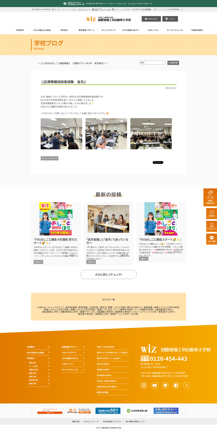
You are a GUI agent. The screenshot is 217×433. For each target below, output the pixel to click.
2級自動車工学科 (50, 312)
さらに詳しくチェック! (108, 274)
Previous (31, 411)
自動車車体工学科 (69, 312)
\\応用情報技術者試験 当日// (63, 81)
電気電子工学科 (166, 312)
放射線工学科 (102, 314)
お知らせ (38, 262)
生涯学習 (93, 307)
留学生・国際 (106, 307)
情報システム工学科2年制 (83, 309)
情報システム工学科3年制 (56, 309)
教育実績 (83, 307)
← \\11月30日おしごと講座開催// (54, 63)
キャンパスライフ (49, 158)
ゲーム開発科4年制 (123, 309)
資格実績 (148, 307)
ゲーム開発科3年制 (144, 309)
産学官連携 (71, 307)
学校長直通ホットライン (112, 422)
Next (185, 411)
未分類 (134, 314)
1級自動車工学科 (163, 309)
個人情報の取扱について (135, 422)
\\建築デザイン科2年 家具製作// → (90, 63)
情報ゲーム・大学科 (120, 314)
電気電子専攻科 (85, 314)
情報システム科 (104, 309)
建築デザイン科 (87, 312)
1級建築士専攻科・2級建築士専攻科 (114, 312)
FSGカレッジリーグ (91, 422)
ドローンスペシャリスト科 (145, 312)
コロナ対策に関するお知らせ (128, 307)
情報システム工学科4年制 (166, 307)
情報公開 (75, 422)
